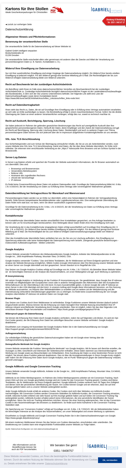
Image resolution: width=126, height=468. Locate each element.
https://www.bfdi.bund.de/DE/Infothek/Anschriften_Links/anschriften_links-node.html (42, 98)
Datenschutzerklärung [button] (56, 463)
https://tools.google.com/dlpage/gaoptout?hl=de (79, 309)
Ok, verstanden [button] (110, 460)
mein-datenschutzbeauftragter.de (46, 429)
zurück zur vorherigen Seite (18, 24)
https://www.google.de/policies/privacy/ (22, 418)
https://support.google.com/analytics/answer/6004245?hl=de (32, 329)
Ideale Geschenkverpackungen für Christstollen (37, 10)
